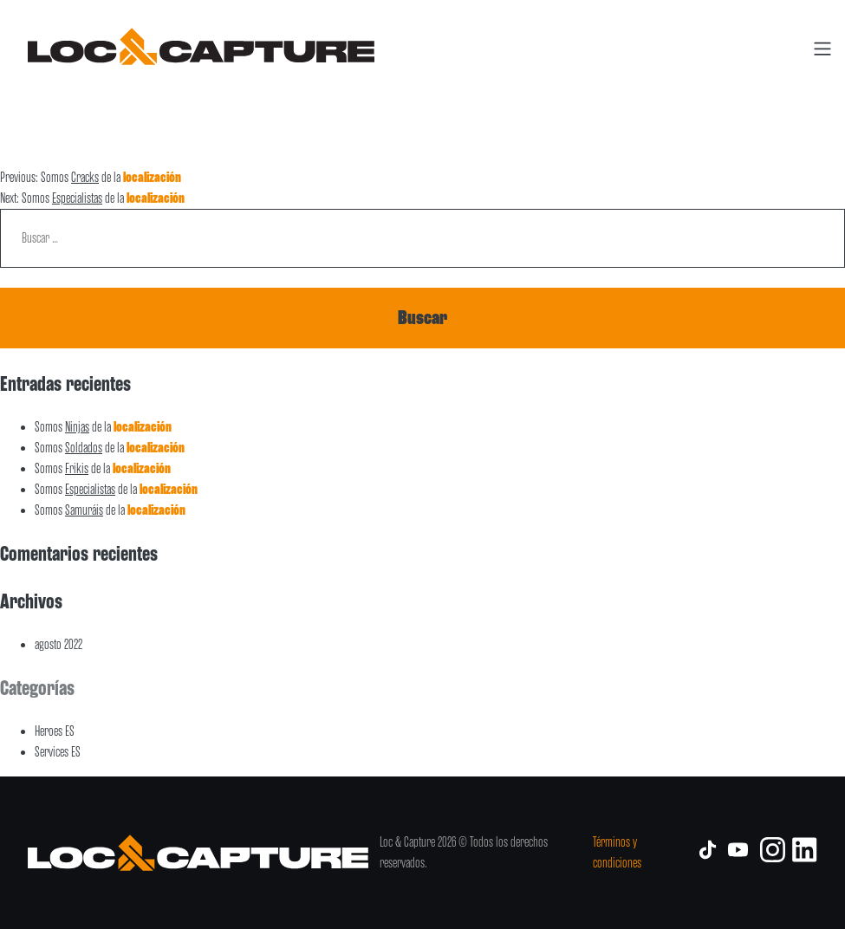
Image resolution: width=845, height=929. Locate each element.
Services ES (58, 752)
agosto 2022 (58, 645)
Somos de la (103, 427)
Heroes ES (55, 731)
